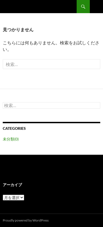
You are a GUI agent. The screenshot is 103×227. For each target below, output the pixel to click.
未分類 (11, 139)
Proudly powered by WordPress (26, 220)
